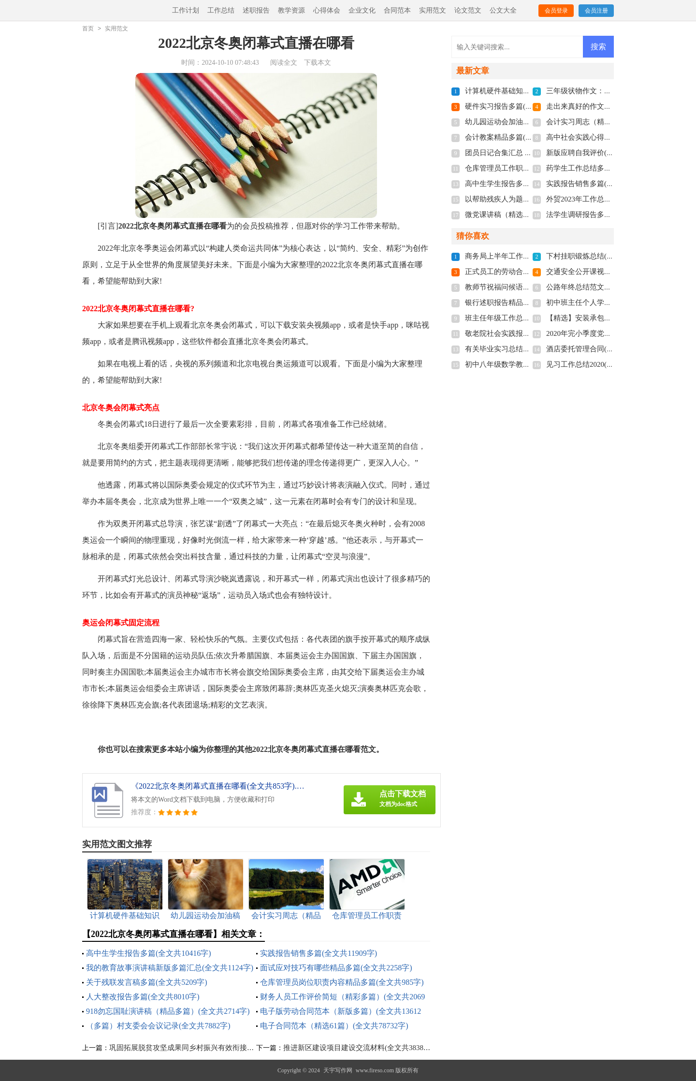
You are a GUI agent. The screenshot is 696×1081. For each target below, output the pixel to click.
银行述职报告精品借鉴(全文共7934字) (525, 302)
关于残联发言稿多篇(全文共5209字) (146, 982)
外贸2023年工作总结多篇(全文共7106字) (610, 199)
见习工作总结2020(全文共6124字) (599, 364)
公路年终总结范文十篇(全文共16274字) (608, 287)
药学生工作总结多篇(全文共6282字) (603, 168)
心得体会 (326, 10)
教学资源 (291, 10)
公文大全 (503, 10)
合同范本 (397, 10)
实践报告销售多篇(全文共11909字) (318, 953)
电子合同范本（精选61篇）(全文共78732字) (334, 1026)
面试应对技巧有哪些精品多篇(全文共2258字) (336, 968)
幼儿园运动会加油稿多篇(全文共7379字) (529, 122)
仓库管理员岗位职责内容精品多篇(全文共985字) (342, 982)
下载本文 (317, 62)
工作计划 (185, 10)
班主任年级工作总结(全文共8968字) (522, 318)
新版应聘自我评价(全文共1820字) (599, 153)
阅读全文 (283, 62)
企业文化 (362, 10)
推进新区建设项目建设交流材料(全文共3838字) (358, 1048)
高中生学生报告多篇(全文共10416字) (148, 953)
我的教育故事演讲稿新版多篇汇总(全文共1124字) (169, 968)
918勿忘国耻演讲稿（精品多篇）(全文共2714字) (168, 1011)
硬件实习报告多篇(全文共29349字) (520, 106)
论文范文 (467, 10)
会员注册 (596, 10)
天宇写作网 (337, 1070)
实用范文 (432, 10)
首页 (88, 28)
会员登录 (556, 10)
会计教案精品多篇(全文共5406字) (518, 137)
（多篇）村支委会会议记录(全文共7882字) (158, 1026)
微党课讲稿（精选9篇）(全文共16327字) (529, 214)
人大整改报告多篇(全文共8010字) (143, 997)
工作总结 (220, 10)
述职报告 (256, 10)
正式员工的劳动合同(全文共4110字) (521, 271)
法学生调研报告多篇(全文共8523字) (603, 214)
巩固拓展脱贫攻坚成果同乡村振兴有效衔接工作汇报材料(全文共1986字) (224, 1048)
